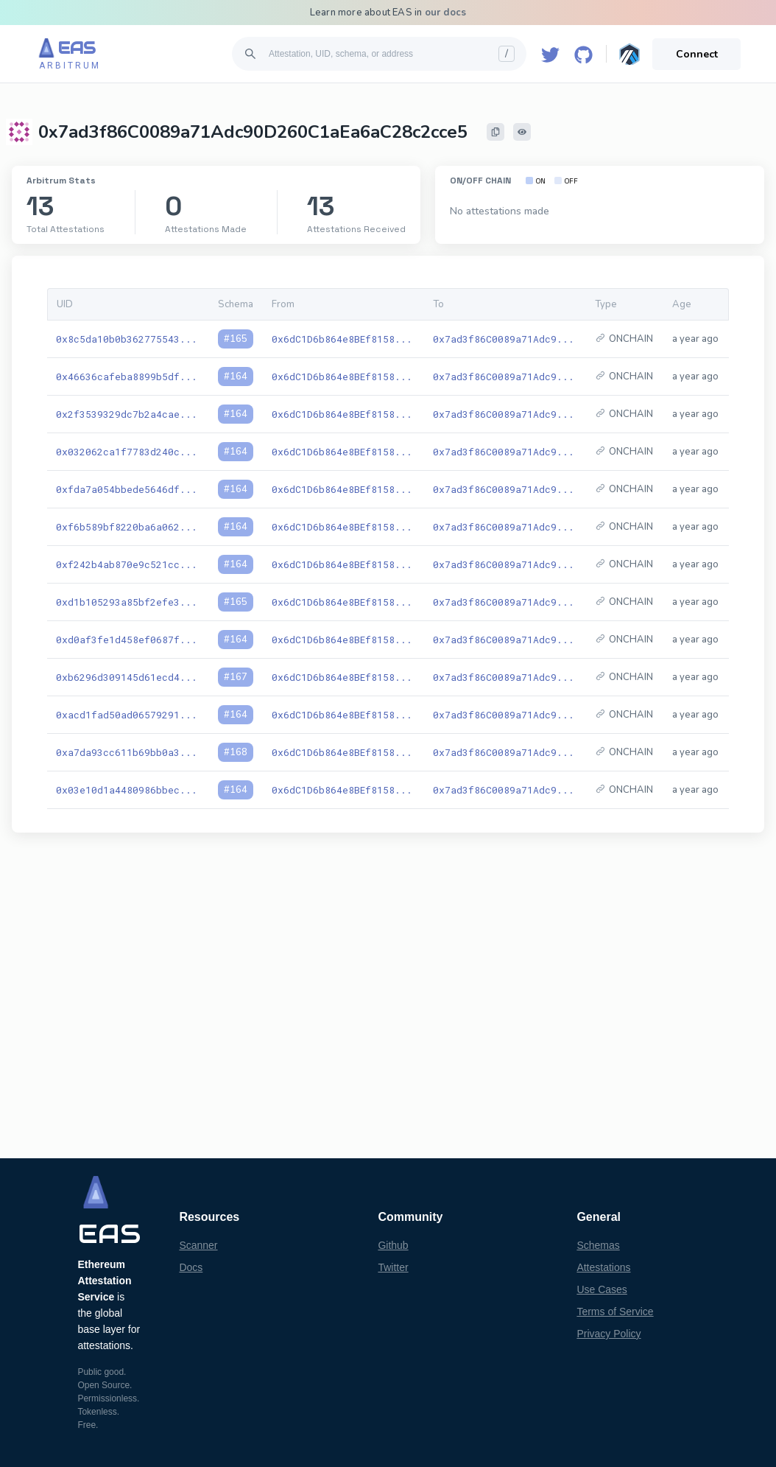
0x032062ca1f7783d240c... (126, 451)
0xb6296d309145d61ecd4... (126, 677)
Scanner (198, 1245)
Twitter (393, 1267)
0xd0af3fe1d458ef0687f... (126, 639)
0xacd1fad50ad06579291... (126, 714)
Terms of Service (614, 1311)
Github (393, 1245)
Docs (190, 1267)
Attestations (603, 1267)
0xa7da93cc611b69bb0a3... (126, 752)
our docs (446, 12)
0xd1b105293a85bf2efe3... (126, 602)
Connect (697, 54)
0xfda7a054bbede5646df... (126, 489)
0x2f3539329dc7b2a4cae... (126, 414)
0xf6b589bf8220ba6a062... (126, 526)
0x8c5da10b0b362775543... (126, 339)
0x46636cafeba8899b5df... (126, 376)
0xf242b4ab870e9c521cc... (126, 564)
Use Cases (601, 1289)
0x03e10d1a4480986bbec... (126, 789)
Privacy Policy (608, 1334)
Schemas (597, 1245)
